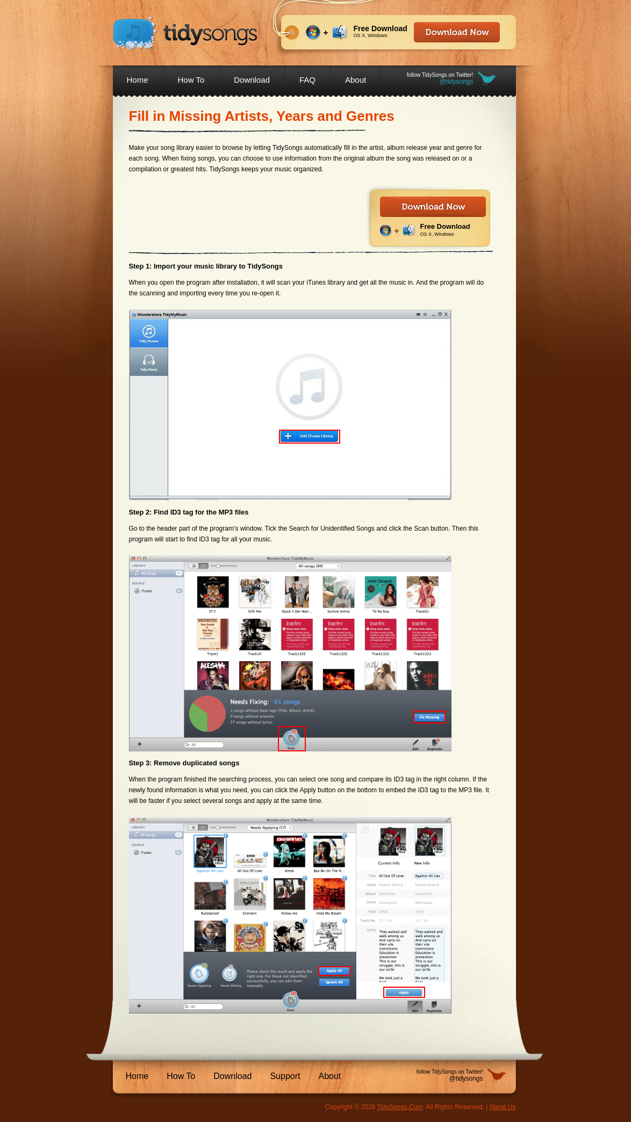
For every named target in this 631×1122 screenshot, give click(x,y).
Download (252, 79)
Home (137, 79)
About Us (502, 1107)
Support (285, 1076)
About (355, 79)
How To (191, 79)
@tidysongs (457, 81)
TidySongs (185, 33)
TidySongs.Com (399, 1107)
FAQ (307, 79)
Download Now (457, 32)
